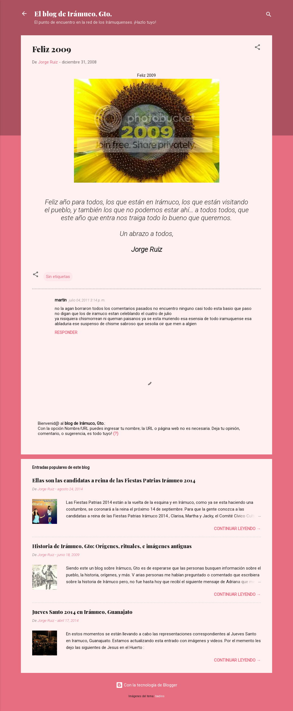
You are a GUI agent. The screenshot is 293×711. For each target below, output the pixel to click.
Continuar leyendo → (237, 528)
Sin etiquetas (58, 276)
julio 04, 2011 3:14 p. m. (87, 300)
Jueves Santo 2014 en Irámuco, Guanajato (82, 612)
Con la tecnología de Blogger (146, 685)
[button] (257, 48)
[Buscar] (268, 15)
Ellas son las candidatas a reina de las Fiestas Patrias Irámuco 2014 (113, 480)
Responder (66, 332)
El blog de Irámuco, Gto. (73, 13)
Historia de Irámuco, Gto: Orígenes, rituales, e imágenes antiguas (112, 546)
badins (160, 696)
